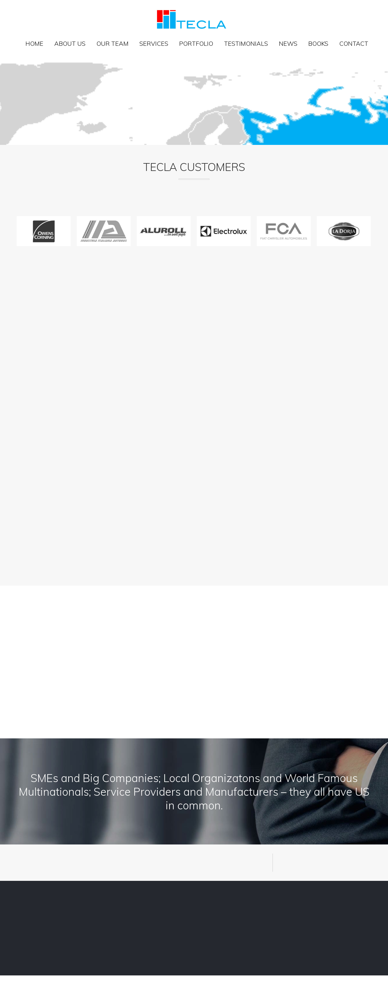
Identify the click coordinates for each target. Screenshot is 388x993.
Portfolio (196, 43)
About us (69, 43)
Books (318, 43)
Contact (353, 43)
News (288, 43)
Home (34, 43)
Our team (112, 43)
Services (153, 43)
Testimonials (246, 43)
